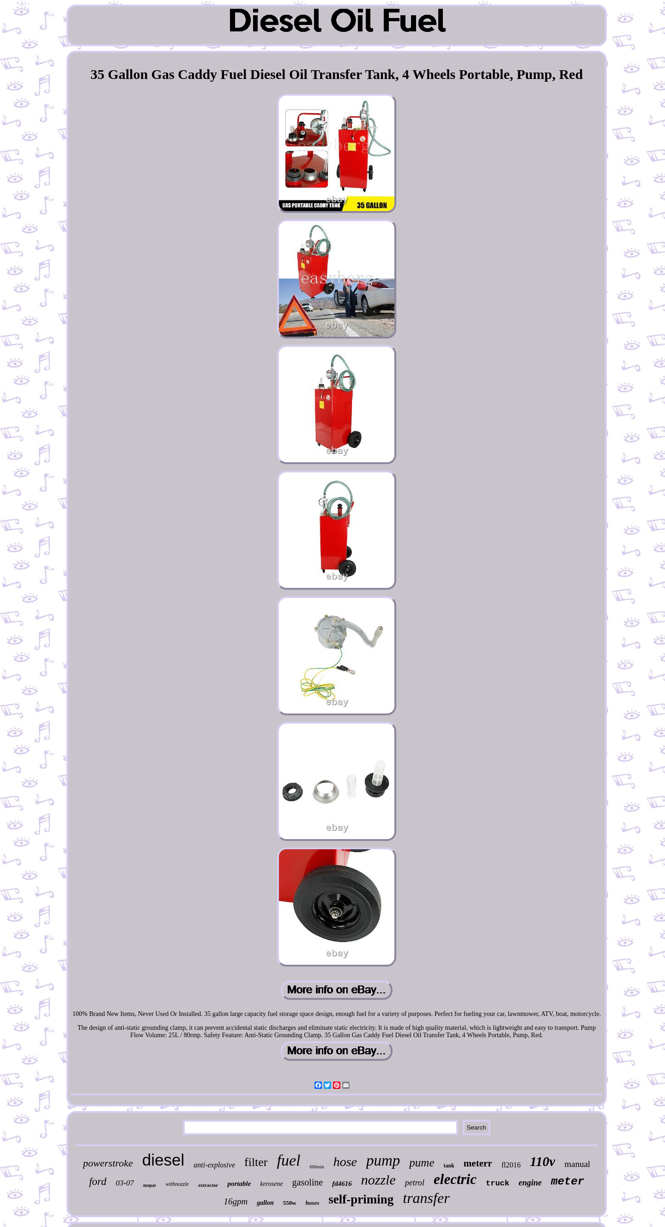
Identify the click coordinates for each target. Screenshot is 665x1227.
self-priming (360, 1199)
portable (239, 1183)
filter (256, 1162)
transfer (426, 1198)
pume (421, 1162)
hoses (313, 1202)
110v (542, 1161)
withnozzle (177, 1184)
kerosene (271, 1183)
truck (497, 1183)
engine (530, 1182)
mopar (149, 1185)
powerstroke (108, 1163)
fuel (289, 1160)
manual (577, 1164)
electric (455, 1179)
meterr (478, 1163)
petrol (414, 1182)
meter (567, 1181)
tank (449, 1165)
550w (289, 1202)
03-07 (124, 1183)
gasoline (307, 1182)
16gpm (236, 1201)
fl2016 (511, 1165)
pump (383, 1160)
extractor (208, 1185)
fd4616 (342, 1183)
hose (345, 1161)
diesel (163, 1160)
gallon (265, 1202)
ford (98, 1181)
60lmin (317, 1166)
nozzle (378, 1179)
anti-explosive (214, 1165)
